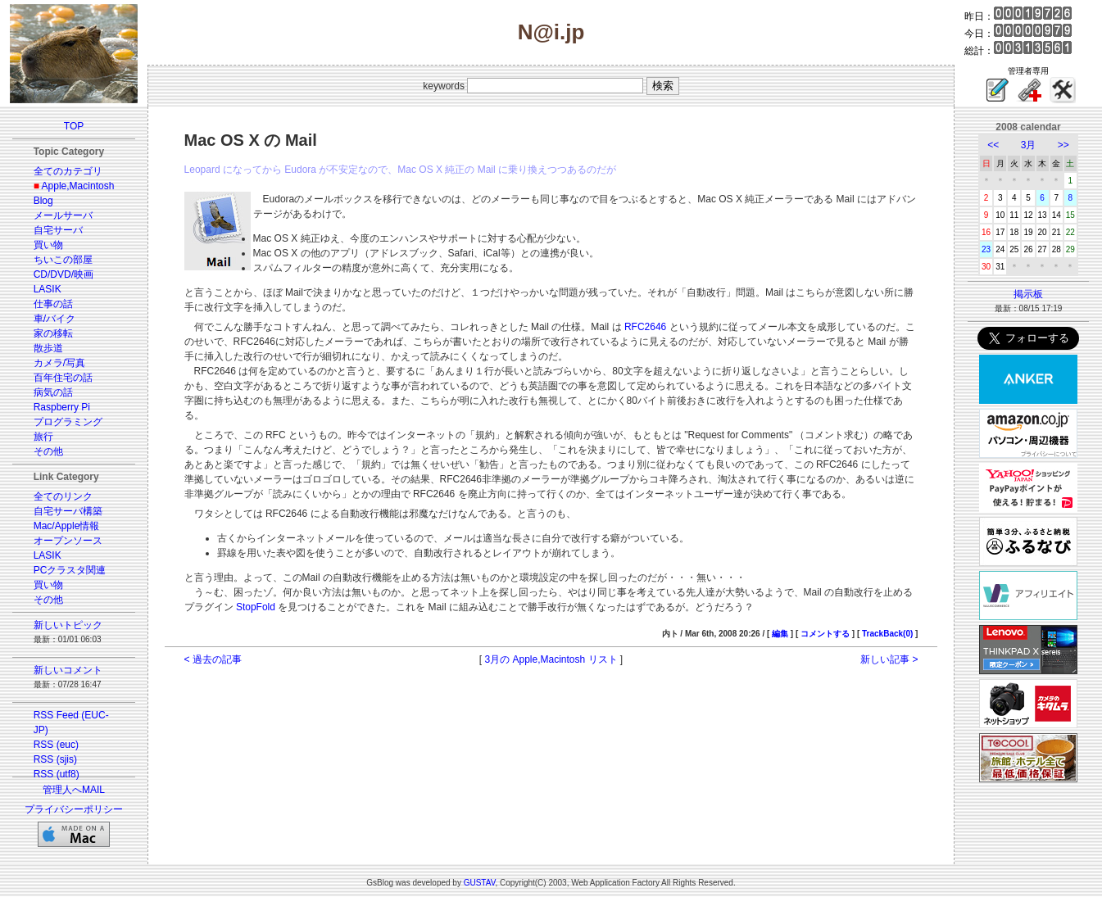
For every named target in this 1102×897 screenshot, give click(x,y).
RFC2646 (645, 327)
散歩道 (48, 348)
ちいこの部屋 (63, 259)
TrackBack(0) (887, 633)
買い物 (48, 245)
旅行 (43, 436)
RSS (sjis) (55, 759)
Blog (43, 200)
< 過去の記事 (213, 659)
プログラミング (68, 422)
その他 (48, 451)
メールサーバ (63, 215)
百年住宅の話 (63, 377)
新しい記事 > (889, 659)
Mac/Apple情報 (67, 526)
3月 (1028, 145)
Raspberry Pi (62, 407)
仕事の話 (53, 304)
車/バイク (54, 318)
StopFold (255, 607)
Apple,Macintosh (78, 186)
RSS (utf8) (56, 774)
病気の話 (53, 392)
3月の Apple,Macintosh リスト (550, 659)
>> (1063, 145)
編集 (780, 633)
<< (993, 145)
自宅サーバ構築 (68, 511)
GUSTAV (480, 882)
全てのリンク (63, 496)
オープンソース (68, 540)
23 (986, 249)
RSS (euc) (56, 744)
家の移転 (53, 333)
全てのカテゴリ (68, 171)
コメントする (825, 633)
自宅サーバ (58, 230)
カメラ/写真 (59, 363)
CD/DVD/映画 (63, 274)
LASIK (47, 289)
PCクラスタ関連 (70, 570)
